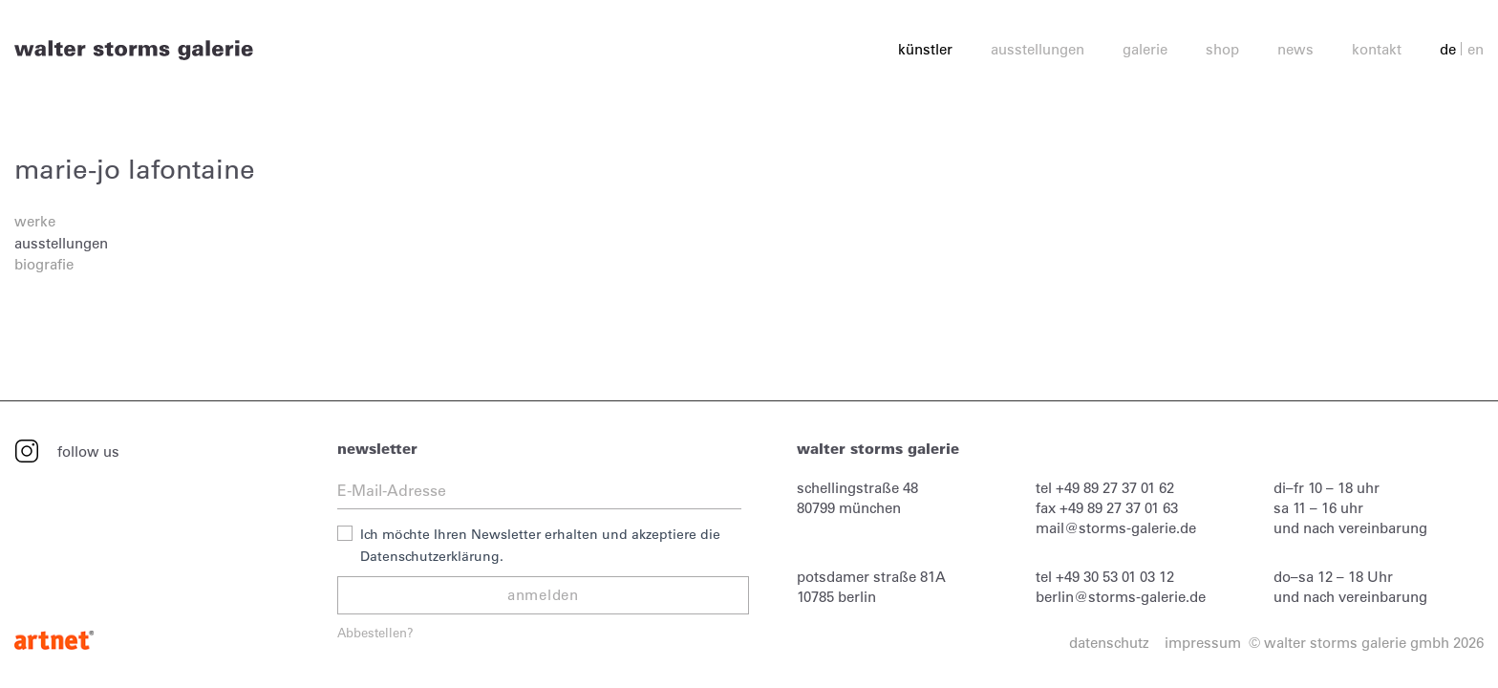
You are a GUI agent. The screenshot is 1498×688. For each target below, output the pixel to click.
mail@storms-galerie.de (1116, 528)
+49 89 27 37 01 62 (1115, 488)
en (1475, 49)
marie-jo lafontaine (134, 169)
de (1448, 49)
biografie (44, 264)
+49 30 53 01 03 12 (1115, 577)
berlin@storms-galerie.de (1121, 597)
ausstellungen (61, 243)
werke (34, 221)
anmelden (543, 595)
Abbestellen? (375, 632)
